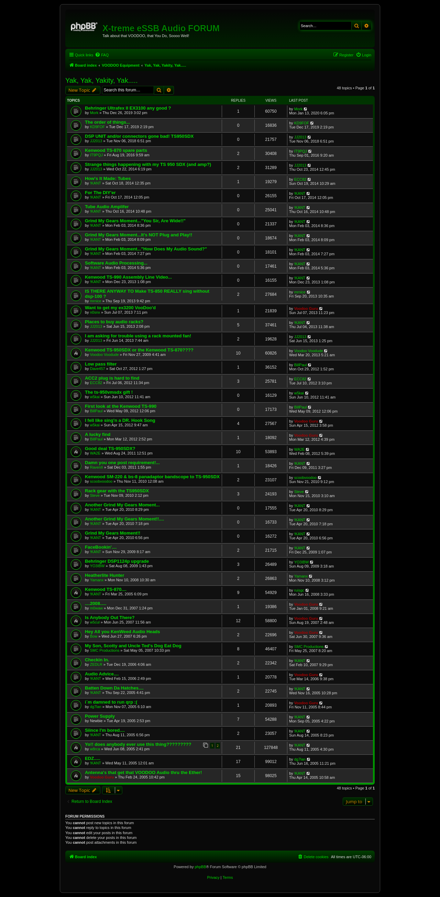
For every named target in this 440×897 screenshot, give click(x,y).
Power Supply (100, 716)
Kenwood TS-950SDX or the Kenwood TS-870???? (139, 349)
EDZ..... (92, 758)
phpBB (200, 867)
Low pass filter (101, 364)
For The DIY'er (100, 192)
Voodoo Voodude (104, 354)
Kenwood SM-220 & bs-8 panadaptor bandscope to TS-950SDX (152, 476)
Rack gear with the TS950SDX (117, 490)
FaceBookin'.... (101, 547)
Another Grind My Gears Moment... (122, 504)
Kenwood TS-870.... (105, 589)
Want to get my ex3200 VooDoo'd (120, 307)
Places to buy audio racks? (114, 321)
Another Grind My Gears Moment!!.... (124, 519)
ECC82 (300, 179)
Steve (95, 495)
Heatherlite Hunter (104, 575)
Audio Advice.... (102, 673)
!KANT (95, 183)
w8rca (95, 749)
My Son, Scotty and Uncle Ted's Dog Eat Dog (133, 645)
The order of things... (107, 122)
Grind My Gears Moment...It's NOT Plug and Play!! (138, 234)
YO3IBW (97, 566)
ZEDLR (96, 664)
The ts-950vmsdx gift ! (109, 392)
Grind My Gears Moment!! (112, 533)
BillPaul (300, 365)
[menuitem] (102, 55)
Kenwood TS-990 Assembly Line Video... (128, 277)
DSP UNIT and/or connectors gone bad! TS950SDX (139, 136)
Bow (93, 636)
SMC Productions (105, 650)
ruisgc (299, 590)
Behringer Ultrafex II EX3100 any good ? (128, 108)
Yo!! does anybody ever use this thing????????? (138, 744)
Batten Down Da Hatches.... (114, 688)
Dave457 (97, 369)
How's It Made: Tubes (108, 178)
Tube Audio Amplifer (107, 206)
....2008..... (95, 603)
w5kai (95, 397)
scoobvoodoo (101, 481)
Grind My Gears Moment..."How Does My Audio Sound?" (146, 248)
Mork (94, 113)
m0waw (96, 608)
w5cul (95, 622)
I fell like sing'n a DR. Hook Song (120, 420)
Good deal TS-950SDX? (110, 448)
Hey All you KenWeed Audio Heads (122, 631)
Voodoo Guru (306, 308)
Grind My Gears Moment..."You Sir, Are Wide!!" (135, 220)
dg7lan (95, 707)
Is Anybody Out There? (110, 617)
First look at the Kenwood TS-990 (120, 406)
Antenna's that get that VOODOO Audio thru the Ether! (143, 772)
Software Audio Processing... (116, 263)
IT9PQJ (96, 155)
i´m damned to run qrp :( (111, 702)
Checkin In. (97, 659)
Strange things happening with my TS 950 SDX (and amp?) (148, 164)
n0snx (95, 312)
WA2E (95, 453)
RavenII (96, 467)
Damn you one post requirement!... (122, 462)
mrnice (95, 301)
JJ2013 (96, 141)
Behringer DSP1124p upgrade (117, 561)
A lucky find (97, 434)
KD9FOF (97, 127)
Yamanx (97, 580)
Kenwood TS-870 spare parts (116, 150)
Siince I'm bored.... (105, 730)
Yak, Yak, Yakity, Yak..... (101, 80)
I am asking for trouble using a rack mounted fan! (138, 335)
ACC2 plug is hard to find (112, 378)
